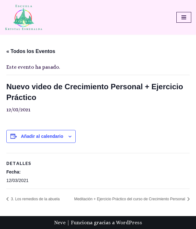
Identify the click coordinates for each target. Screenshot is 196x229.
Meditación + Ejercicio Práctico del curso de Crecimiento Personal (130, 199)
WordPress (129, 223)
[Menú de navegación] (183, 17)
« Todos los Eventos (30, 51)
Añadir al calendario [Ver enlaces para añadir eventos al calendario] (42, 136)
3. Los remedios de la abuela (35, 199)
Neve (60, 223)
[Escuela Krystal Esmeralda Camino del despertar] (24, 17)
